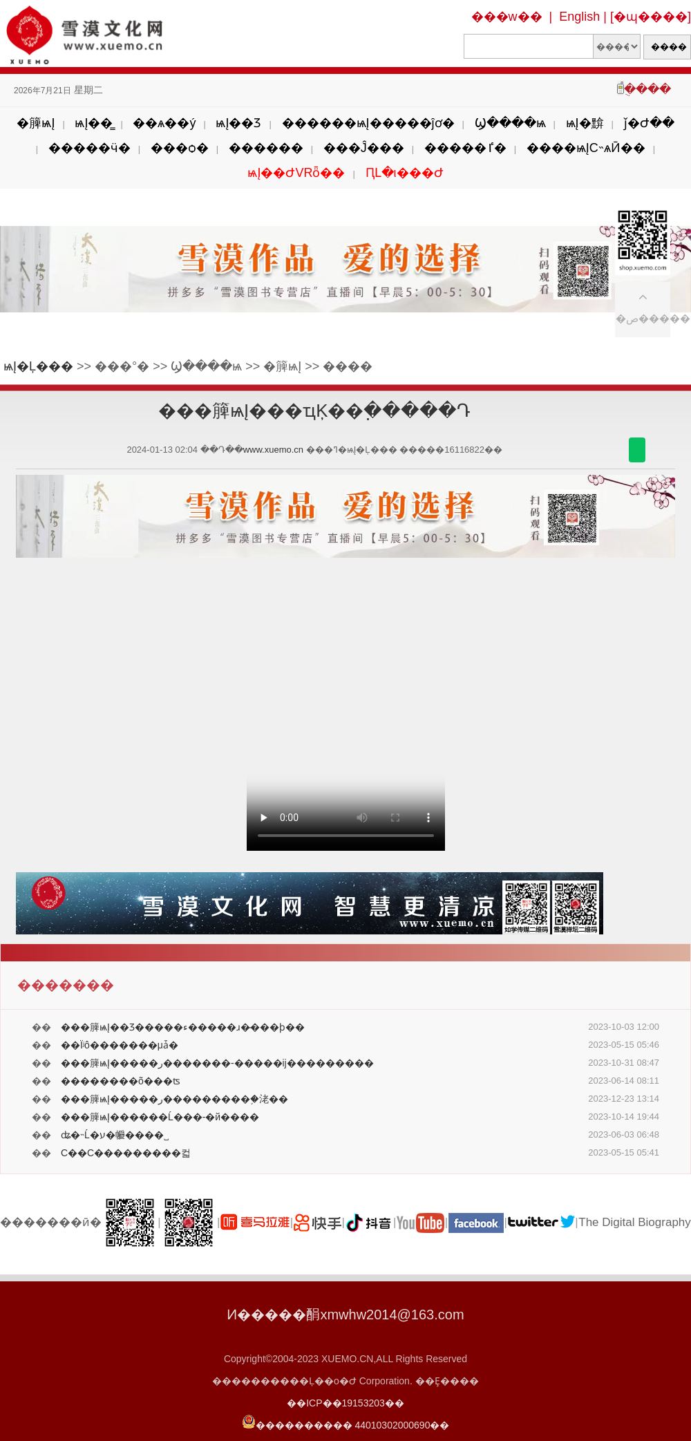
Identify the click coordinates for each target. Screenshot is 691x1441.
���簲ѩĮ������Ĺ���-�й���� (160, 1116)
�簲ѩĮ (36, 123)
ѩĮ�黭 (585, 123)
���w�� (506, 16)
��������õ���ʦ (120, 1080)
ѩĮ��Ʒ (238, 123)
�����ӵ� (89, 148)
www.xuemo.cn (273, 449)
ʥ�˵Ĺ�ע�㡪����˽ (115, 1134)
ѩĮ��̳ (94, 123)
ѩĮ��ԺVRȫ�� (296, 173)
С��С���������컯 (126, 1152)
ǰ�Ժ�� (649, 123)
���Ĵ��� (363, 148)
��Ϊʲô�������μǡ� (119, 1045)
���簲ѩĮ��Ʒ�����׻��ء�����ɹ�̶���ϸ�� (183, 1027)
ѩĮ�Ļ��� (38, 366)
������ (266, 148)
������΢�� (637, 449)
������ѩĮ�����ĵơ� (368, 123)
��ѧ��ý (164, 123)
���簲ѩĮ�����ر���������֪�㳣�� (174, 1098)
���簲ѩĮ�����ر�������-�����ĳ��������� (217, 1062)
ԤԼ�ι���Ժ (405, 173)
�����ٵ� (465, 148)
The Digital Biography (634, 1222)
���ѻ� (180, 148)
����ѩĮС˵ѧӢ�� (586, 148)
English (579, 16)
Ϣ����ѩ (510, 123)
